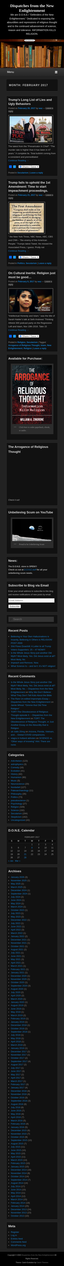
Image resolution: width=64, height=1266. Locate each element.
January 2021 (17, 972)
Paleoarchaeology (20, 790)
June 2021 (16, 956)
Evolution (15, 771)
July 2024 (15, 897)
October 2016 (17, 1097)
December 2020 (19, 976)
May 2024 (16, 903)
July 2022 (15, 923)
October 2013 (17, 1216)
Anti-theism (16, 761)
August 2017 (17, 1064)
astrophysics (17, 764)
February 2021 (18, 969)
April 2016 (16, 1117)
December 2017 (19, 1051)
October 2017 (17, 1058)
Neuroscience (18, 784)
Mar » (17, 861)
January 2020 (17, 1002)
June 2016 (16, 1110)
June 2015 (16, 1150)
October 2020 (17, 982)
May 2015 (16, 1153)
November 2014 (19, 1173)
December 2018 (19, 1025)
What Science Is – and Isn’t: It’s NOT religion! (33, 666)
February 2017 (18, 1084)
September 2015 (19, 1140)
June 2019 (16, 1008)
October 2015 (17, 1137)
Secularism (22, 173)
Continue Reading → (18, 160)
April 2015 (16, 1157)
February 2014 (18, 1203)
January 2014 (17, 1206)
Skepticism (16, 817)
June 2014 (16, 1189)
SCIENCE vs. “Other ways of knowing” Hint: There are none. (32, 741)
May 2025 (16, 883)
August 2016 (17, 1104)
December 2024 (19, 890)
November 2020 (19, 979)
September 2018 (19, 1031)
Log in (14, 1235)
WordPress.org (18, 1245)
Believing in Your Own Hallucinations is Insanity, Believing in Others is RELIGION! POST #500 (31, 639)
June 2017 (16, 1071)
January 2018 (17, 1048)
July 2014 (15, 1186)
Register (15, 1232)
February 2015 (18, 1163)
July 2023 (15, 913)
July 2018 (15, 1035)
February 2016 (18, 1124)
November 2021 (19, 943)
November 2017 (19, 1054)
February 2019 (18, 1018)
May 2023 (16, 916)
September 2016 (19, 1101)
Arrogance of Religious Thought (24, 345)
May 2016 (16, 1114)
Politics (21, 263)
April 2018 (16, 1041)
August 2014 (17, 1183)
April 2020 (16, 995)
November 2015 (19, 1133)
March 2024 (17, 906)
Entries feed (17, 1238)
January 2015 (17, 1166)
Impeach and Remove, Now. (25, 662)
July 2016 (15, 1107)
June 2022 (16, 926)
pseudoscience (18, 800)
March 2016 (17, 1120)
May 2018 (16, 1038)
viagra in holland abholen (23, 738)
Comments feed (19, 1242)
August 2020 (17, 989)
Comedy (15, 767)
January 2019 (17, 1022)
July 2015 (15, 1147)
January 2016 (17, 1127)
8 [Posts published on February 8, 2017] (32, 848)
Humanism (16, 777)
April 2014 (16, 1196)
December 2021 (19, 939)
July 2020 (15, 992)
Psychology (16, 803)
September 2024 (19, 893)
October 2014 (17, 1176)
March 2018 (17, 1045)
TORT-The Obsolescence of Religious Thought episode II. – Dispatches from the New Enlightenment (31, 715)
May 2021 (16, 959)
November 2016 (19, 1094)
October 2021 (17, 946)
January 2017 (17, 1087)
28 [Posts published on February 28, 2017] (25, 857)
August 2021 (17, 949)
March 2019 (17, 1015)
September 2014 (19, 1180)
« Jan (10, 861)
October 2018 (17, 1028)
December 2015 (19, 1130)
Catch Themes (42, 1262)
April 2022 (16, 929)
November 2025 (19, 880)
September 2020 (19, 985)
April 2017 (16, 1077)
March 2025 (17, 887)
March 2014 (17, 1199)
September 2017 (19, 1061)
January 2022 (17, 936)
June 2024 (16, 900)
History (14, 774)
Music (14, 780)
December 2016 (19, 1091)
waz (40, 108)
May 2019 (16, 1012)
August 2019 (17, 1005)
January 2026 (17, 877)
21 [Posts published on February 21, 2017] (25, 854)
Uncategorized (18, 820)
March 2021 (17, 966)
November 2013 (19, 1212)
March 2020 (17, 999)
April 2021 (16, 962)
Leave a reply (36, 173)
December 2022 (19, 920)
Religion (21, 342)
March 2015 (17, 1160)
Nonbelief (15, 787)
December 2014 (19, 1170)
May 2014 (16, 1193)
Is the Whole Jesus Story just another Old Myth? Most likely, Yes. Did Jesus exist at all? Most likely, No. (33, 656)
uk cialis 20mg (18, 731)
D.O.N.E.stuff (30, 570)
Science (15, 810)
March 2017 (17, 1081)
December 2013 (19, 1209)
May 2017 (16, 1074)
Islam (43, 345)
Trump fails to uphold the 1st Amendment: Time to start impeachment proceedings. (29, 186)
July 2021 (15, 952)
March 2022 (17, 933)
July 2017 (15, 1068)
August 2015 (17, 1143)
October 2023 (17, 910)
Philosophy (16, 794)
